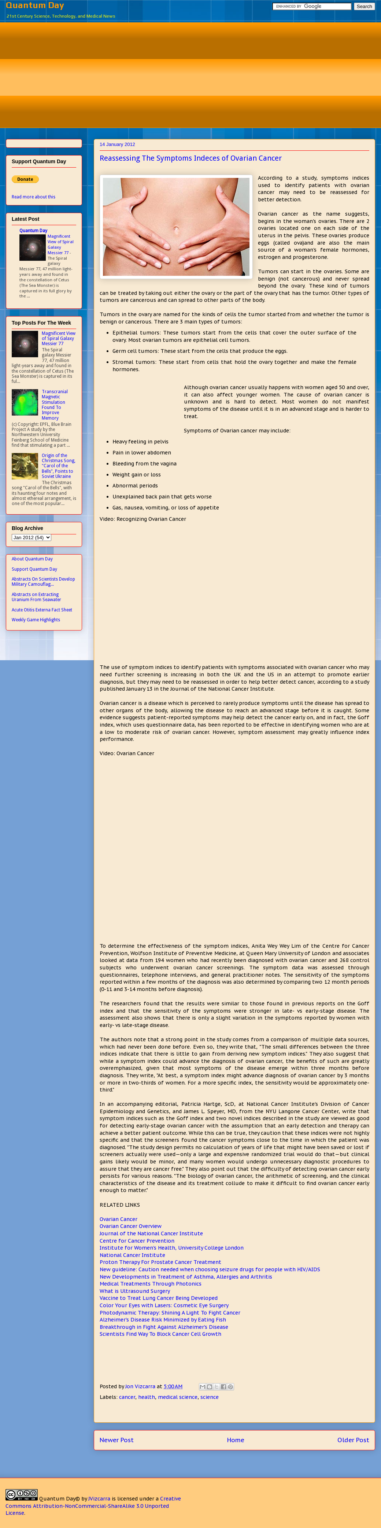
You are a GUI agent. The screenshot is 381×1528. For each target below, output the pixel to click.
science (209, 1397)
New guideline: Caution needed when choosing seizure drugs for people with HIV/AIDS (210, 1269)
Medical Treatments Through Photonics (150, 1283)
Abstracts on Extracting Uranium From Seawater (36, 597)
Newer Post (117, 1440)
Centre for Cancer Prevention (137, 1241)
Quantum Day (35, 5)
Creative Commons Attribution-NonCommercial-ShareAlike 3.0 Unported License (93, 1505)
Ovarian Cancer (118, 1219)
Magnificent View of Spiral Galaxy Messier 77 (61, 244)
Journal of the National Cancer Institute (151, 1233)
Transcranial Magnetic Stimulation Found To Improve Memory (55, 405)
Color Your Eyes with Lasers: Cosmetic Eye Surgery (164, 1305)
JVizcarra (99, 1498)
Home (235, 1440)
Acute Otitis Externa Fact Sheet (42, 610)
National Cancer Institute (132, 1255)
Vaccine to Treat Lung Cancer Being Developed (159, 1298)
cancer (127, 1397)
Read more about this (33, 197)
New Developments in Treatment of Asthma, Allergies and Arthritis (186, 1276)
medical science (177, 1397)
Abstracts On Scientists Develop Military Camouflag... (43, 582)
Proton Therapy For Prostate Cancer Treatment (160, 1262)
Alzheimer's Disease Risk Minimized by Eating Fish (163, 1319)
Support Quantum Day (34, 569)
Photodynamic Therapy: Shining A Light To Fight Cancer (170, 1312)
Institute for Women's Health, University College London (172, 1247)
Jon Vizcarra (141, 1386)
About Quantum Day (32, 559)
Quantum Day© (59, 1498)
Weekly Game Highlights (36, 619)
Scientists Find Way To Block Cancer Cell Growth (160, 1334)
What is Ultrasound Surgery (135, 1291)
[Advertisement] (196, 74)
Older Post (353, 1440)
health (146, 1397)
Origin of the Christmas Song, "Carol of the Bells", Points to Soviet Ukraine (58, 466)
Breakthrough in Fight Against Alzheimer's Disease (164, 1327)
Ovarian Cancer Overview (131, 1226)
